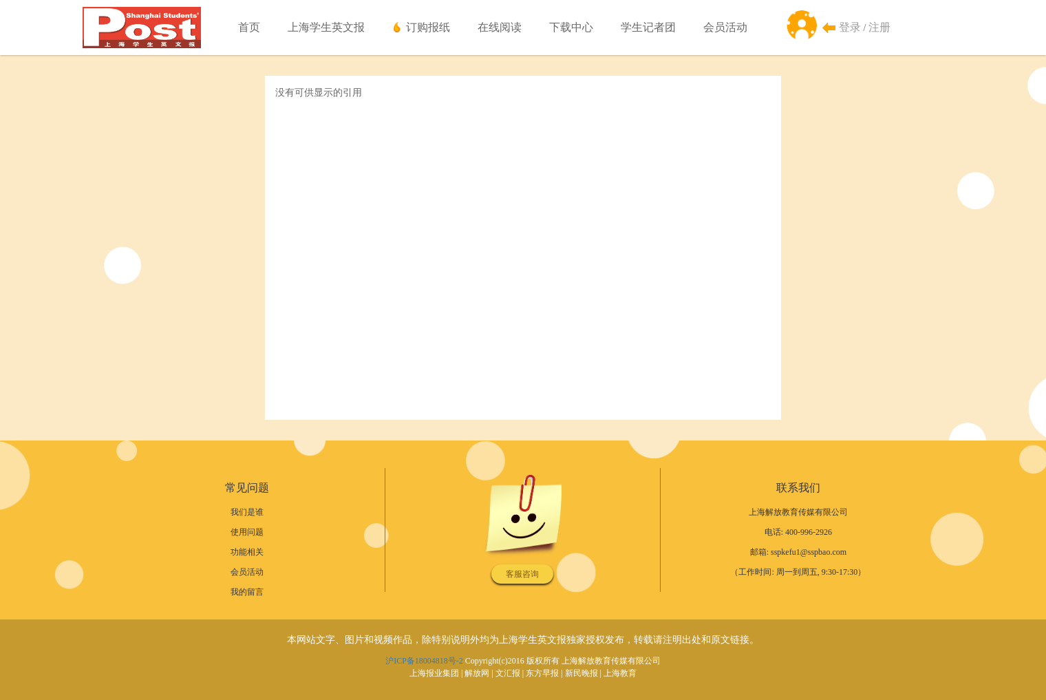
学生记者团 (648, 27)
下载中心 (571, 27)
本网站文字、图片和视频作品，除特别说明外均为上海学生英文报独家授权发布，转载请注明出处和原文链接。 (523, 640)
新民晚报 (581, 673)
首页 (249, 27)
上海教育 (620, 673)
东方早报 (542, 673)
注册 (879, 27)
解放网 (477, 673)
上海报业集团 (434, 673)
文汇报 (507, 673)
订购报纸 (428, 27)
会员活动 (725, 27)
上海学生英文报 (326, 27)
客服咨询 (522, 574)
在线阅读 (500, 27)
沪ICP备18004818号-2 (424, 661)
